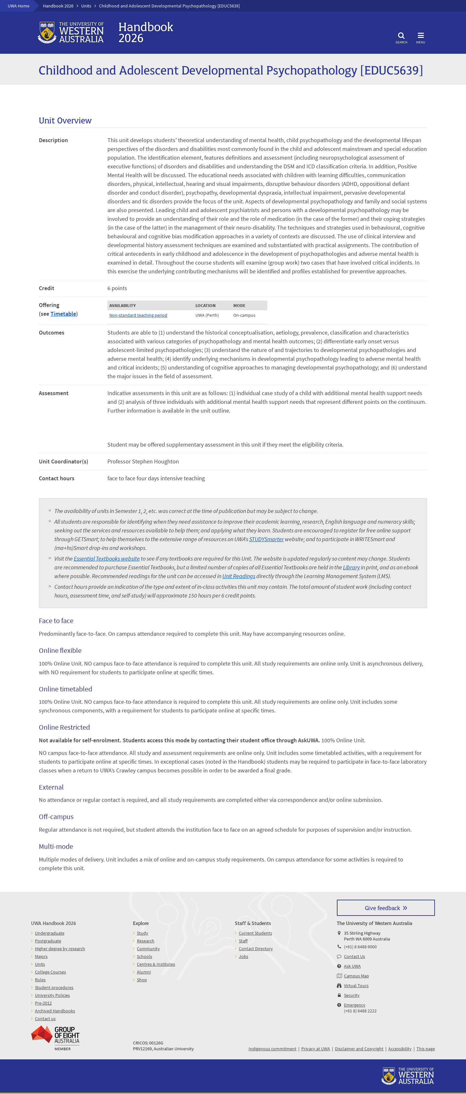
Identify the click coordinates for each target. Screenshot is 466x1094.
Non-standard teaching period (138, 315)
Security (352, 995)
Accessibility (400, 1049)
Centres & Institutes (156, 964)
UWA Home (18, 6)
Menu (420, 37)
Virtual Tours (356, 985)
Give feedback (382, 907)
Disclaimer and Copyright (359, 1049)
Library (351, 567)
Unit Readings (238, 576)
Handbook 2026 (58, 6)
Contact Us (354, 956)
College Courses (50, 972)
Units (86, 6)
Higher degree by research (60, 949)
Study (142, 933)
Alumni (144, 972)
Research (145, 941)
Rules (40, 980)
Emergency (354, 1005)
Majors (41, 956)
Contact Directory (256, 949)
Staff (243, 941)
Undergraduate (49, 933)
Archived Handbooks (55, 1011)
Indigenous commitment (272, 1049)
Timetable (63, 313)
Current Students (255, 933)
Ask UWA (352, 966)
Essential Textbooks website (107, 558)
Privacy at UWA (315, 1049)
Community (148, 949)
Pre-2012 (43, 1003)
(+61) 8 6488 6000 (360, 947)
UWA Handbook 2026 (53, 923)
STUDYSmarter (266, 539)
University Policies (52, 995)
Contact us (45, 1018)
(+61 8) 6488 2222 (360, 1011)
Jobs (243, 956)
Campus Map (356, 976)
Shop (142, 980)
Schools (144, 956)
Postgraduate (48, 941)
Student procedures (54, 987)
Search (401, 37)
